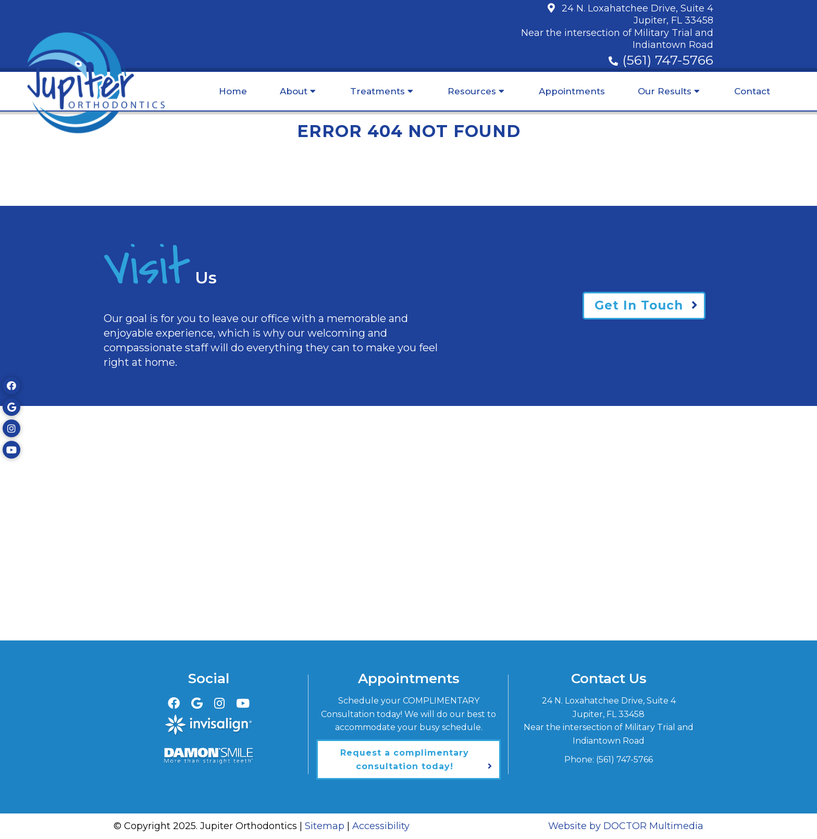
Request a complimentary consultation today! (404, 759)
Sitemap (324, 826)
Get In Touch (639, 305)
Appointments (572, 91)
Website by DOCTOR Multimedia (625, 826)
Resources (472, 91)
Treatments (377, 91)
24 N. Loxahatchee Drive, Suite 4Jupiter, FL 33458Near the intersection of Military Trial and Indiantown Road (617, 27)
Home (233, 91)
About (293, 91)
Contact (752, 91)
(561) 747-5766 (667, 60)
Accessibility (381, 826)
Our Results (664, 91)
